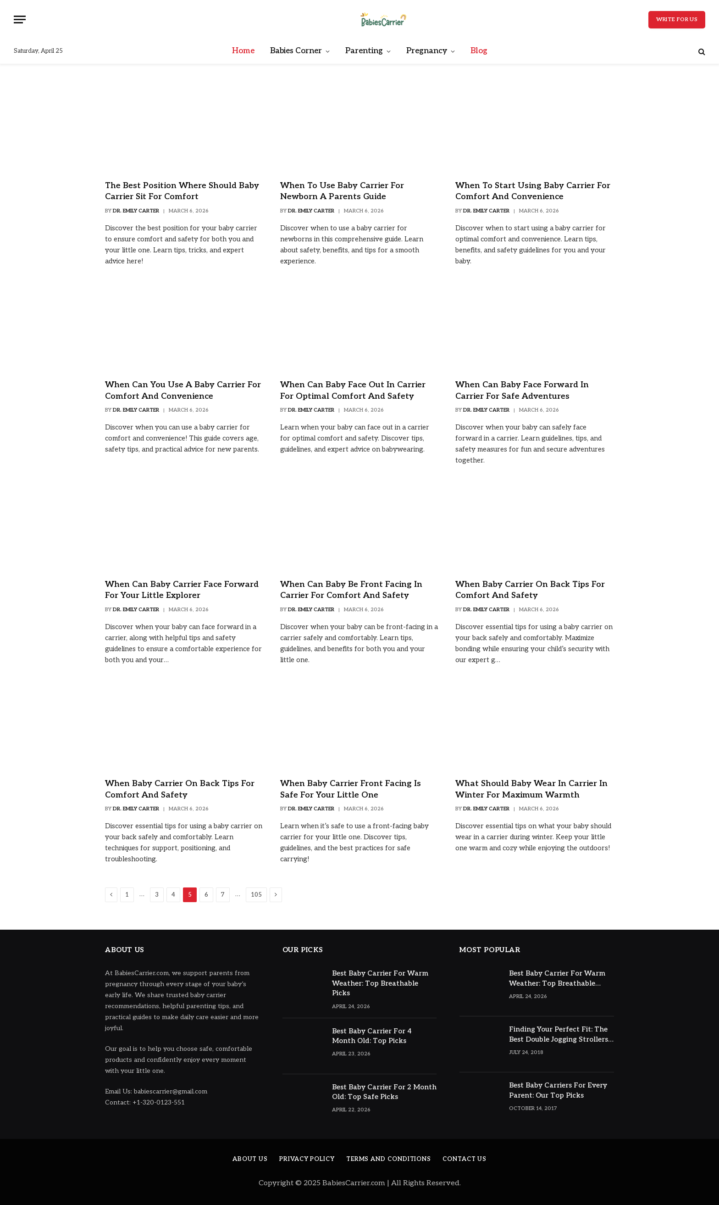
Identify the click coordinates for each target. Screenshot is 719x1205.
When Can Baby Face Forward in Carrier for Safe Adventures (522, 390)
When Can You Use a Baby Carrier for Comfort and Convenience (183, 390)
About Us (250, 1159)
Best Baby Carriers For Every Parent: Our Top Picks (558, 1090)
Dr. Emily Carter (136, 211)
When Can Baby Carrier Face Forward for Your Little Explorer (182, 590)
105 (256, 894)
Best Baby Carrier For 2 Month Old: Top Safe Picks (384, 1092)
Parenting (364, 51)
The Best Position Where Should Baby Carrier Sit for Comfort (182, 191)
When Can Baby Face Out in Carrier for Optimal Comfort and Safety (353, 390)
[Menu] (20, 19)
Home (243, 51)
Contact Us (464, 1159)
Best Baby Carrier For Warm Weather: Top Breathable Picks (380, 983)
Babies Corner (296, 51)
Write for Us (676, 19)
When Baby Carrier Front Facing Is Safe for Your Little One (350, 789)
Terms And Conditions (388, 1159)
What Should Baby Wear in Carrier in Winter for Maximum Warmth (531, 789)
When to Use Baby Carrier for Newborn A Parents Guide (342, 191)
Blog (478, 51)
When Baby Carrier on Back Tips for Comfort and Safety (530, 590)
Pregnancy (426, 51)
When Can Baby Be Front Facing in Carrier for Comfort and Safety (351, 590)
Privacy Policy (307, 1159)
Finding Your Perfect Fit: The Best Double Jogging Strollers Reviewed (558, 1034)
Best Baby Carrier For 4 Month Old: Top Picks (372, 1036)
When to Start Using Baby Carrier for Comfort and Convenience (532, 191)
